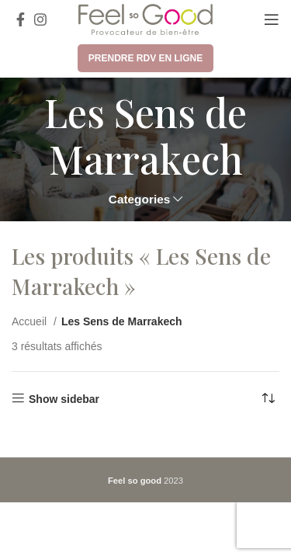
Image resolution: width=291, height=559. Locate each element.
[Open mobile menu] (271, 19)
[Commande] (267, 399)
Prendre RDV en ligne (145, 58)
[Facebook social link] (20, 19)
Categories (140, 199)
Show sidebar (64, 399)
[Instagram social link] (40, 19)
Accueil (31, 321)
